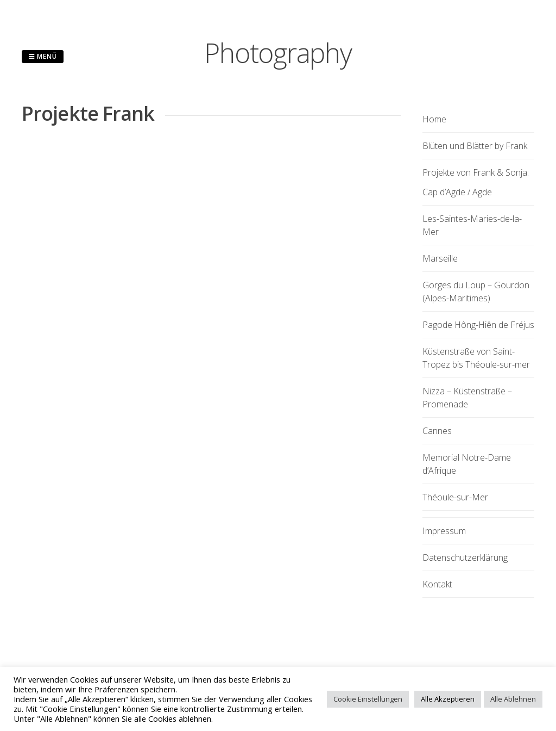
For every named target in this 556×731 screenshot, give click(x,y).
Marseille (440, 258)
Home (434, 119)
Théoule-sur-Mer (455, 497)
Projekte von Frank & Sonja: (475, 172)
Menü (42, 56)
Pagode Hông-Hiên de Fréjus (478, 325)
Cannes (437, 431)
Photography (277, 52)
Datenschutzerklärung (465, 557)
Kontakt (437, 584)
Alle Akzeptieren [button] (448, 699)
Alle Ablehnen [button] (513, 699)
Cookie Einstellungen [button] (367, 699)
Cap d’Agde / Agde (457, 192)
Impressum (444, 531)
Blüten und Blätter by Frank (474, 146)
